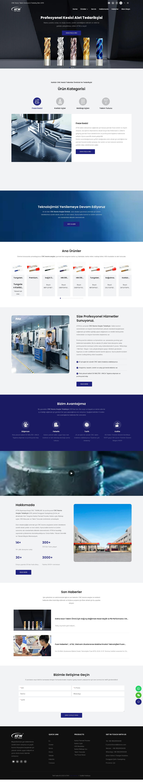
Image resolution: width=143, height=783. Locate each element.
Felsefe (56, 431)
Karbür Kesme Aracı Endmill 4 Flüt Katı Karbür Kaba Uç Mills (125, 277)
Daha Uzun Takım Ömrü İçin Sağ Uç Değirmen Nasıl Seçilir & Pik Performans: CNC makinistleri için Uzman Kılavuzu (91, 618)
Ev (49, 741)
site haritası (74, 775)
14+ (18, 543)
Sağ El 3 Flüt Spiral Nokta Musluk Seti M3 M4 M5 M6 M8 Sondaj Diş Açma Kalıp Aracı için (49, 277)
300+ (46, 543)
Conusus (52, 763)
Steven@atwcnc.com (119, 744)
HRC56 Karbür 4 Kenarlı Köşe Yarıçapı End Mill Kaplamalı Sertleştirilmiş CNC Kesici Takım (79, 277)
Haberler (52, 759)
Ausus (51, 752)
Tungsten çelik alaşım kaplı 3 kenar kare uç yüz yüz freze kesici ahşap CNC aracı (94, 277)
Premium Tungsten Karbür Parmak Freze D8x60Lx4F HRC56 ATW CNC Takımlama (33, 277)
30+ (19, 557)
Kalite (117, 431)
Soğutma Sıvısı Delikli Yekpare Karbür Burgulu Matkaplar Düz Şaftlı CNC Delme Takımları (110, 277)
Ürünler (51, 744)
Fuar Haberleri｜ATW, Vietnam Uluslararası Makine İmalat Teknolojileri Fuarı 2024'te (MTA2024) (90, 644)
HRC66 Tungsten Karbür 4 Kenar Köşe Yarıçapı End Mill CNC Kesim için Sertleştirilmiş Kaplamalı (64, 277)
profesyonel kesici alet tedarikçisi (71, 17)
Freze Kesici (82, 123)
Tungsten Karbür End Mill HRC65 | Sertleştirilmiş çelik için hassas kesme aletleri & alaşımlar (18, 277)
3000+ (47, 557)
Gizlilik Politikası (85, 775)
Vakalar (51, 755)
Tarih (86, 431)
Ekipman (26, 431)
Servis (51, 748)
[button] (71, 67)
